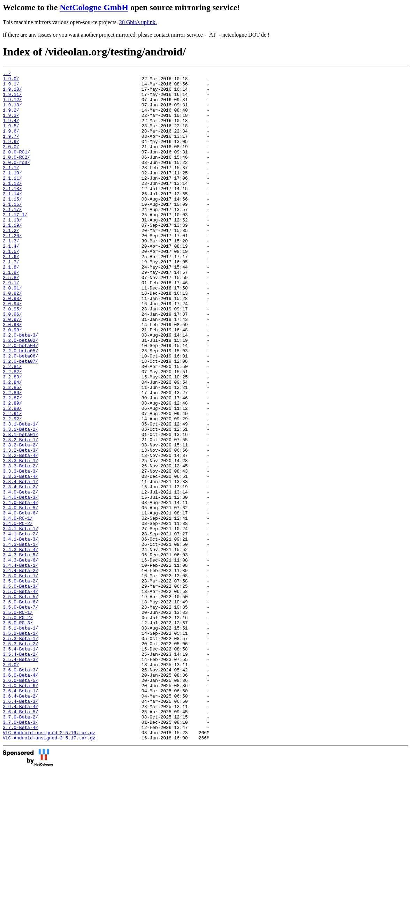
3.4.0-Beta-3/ (20, 583)
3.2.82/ (12, 432)
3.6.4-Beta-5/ (20, 840)
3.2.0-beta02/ (20, 394)
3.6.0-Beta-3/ (20, 790)
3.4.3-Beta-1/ (20, 639)
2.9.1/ (11, 325)
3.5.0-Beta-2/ (20, 683)
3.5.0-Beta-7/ (20, 715)
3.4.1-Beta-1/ (20, 620)
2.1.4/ (11, 281)
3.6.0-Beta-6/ (20, 809)
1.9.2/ (11, 118)
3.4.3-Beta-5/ (20, 652)
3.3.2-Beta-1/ (20, 514)
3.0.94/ (12, 350)
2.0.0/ (11, 162)
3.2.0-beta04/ (20, 401)
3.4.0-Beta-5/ (20, 595)
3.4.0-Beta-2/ (20, 576)
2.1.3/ (11, 275)
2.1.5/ (11, 288)
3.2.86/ (12, 457)
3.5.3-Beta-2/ (20, 758)
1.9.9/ (11, 156)
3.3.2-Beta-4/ (20, 532)
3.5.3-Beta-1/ (20, 752)
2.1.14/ (12, 219)
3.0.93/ (12, 344)
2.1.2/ (11, 262)
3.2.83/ (12, 438)
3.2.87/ (12, 463)
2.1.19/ (12, 256)
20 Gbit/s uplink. (138, 22)
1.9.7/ (11, 149)
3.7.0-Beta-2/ (20, 846)
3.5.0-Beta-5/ (20, 702)
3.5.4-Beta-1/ (20, 765)
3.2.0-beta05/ (20, 407)
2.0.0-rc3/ (16, 181)
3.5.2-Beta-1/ (20, 746)
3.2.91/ (12, 482)
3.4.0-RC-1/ (18, 608)
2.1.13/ (12, 212)
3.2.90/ (12, 476)
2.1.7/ (11, 300)
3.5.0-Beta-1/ (20, 677)
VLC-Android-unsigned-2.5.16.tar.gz (49, 865)
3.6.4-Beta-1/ (20, 815)
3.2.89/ (12, 470)
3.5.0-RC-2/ (18, 727)
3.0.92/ (12, 338)
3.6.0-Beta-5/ (20, 802)
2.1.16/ (12, 231)
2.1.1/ (11, 187)
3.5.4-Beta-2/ (20, 771)
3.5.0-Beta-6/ (20, 708)
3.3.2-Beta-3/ (20, 526)
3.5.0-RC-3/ (18, 733)
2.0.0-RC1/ (16, 168)
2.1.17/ (12, 237)
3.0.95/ (12, 357)
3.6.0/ (11, 784)
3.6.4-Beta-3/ (20, 828)
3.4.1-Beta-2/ (20, 627)
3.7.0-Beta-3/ (20, 853)
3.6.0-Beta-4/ (20, 796)
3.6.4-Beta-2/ (20, 821)
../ (7, 74)
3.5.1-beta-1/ (20, 740)
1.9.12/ (12, 106)
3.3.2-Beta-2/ (20, 520)
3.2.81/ (12, 426)
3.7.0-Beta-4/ (20, 859)
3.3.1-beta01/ (20, 507)
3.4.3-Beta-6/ (20, 658)
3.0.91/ (12, 332)
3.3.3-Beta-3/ (20, 551)
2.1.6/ (11, 294)
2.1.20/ (12, 269)
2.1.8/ (11, 306)
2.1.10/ (12, 193)
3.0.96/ (12, 363)
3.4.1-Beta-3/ (20, 633)
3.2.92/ (12, 489)
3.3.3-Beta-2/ (20, 545)
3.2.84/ (12, 445)
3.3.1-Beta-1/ (20, 495)
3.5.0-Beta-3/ (20, 689)
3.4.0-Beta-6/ (20, 602)
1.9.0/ (11, 80)
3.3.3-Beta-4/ (20, 558)
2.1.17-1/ (15, 244)
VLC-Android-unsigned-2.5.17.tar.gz (49, 871)
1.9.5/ (11, 137)
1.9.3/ (11, 124)
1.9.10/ (12, 93)
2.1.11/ (12, 200)
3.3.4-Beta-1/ (20, 564)
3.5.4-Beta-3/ (20, 777)
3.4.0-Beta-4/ (20, 589)
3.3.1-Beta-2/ (20, 501)
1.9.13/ (12, 112)
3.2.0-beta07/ (20, 419)
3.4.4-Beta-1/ (20, 664)
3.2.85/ (12, 451)
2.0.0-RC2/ (16, 175)
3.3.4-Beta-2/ (20, 570)
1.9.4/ (11, 131)
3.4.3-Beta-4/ (20, 645)
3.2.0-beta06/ (20, 413)
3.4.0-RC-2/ (18, 614)
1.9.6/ (11, 143)
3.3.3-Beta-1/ (20, 539)
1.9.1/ (11, 87)
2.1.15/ (12, 225)
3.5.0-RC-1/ (18, 721)
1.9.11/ (12, 99)
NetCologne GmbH (94, 7)
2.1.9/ (11, 313)
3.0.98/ (12, 376)
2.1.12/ (12, 206)
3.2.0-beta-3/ (20, 388)
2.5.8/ (11, 319)
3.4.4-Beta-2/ (20, 671)
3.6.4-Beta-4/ (20, 834)
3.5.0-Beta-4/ (20, 696)
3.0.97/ (12, 369)
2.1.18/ (12, 250)
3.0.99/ (12, 382)
